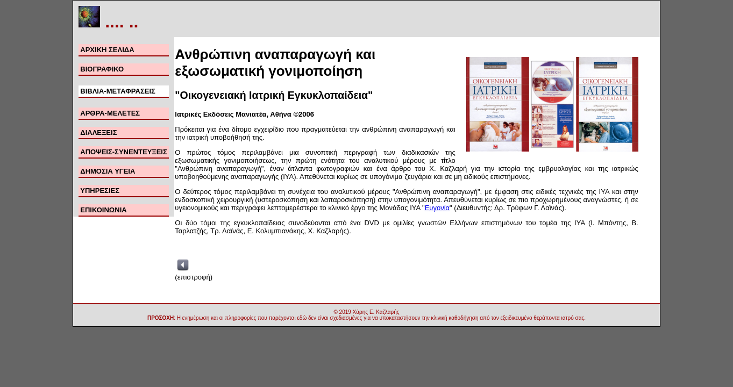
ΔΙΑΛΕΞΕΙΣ (98, 132)
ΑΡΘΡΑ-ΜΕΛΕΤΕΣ (110, 113)
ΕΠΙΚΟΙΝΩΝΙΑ (103, 210)
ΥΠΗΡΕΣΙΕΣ (99, 191)
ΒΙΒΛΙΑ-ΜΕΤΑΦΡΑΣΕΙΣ (117, 91)
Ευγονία (437, 208)
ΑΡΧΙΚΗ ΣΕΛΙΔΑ (107, 50)
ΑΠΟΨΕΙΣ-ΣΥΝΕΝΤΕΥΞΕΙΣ (123, 152)
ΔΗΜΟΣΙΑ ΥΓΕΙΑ (107, 171)
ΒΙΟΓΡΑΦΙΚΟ (102, 69)
